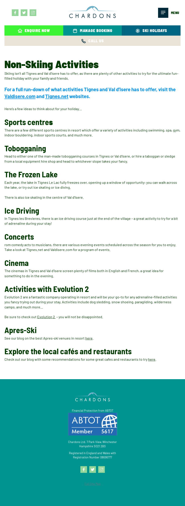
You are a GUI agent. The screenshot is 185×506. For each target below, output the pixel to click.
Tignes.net (56, 96)
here (89, 338)
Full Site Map (93, 484)
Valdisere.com (19, 96)
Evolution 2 (46, 317)
